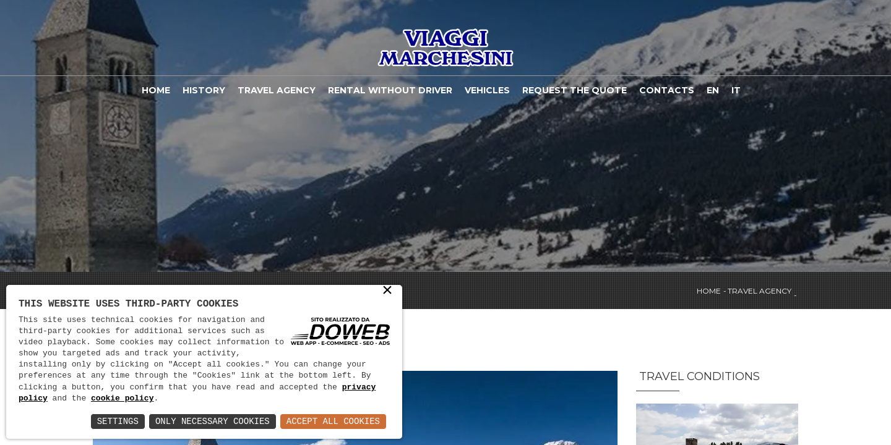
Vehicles (487, 90)
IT (736, 90)
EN (713, 90)
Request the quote (574, 90)
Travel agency (277, 90)
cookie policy (122, 398)
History (204, 90)
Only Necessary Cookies (212, 421)
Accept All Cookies (333, 421)
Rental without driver (390, 90)
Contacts (666, 90)
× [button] (387, 291)
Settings (118, 421)
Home (156, 90)
